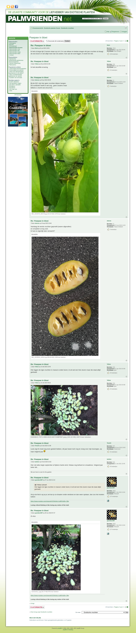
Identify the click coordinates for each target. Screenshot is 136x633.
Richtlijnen (12, 86)
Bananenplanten (14, 62)
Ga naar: (78, 612)
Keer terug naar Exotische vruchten (41, 612)
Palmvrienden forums (15, 47)
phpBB (60, 628)
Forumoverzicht (38, 28)
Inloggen (124, 31)
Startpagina (12, 43)
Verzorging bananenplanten (18, 68)
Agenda (11, 44)
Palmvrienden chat (14, 49)
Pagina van (118, 41)
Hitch (36, 48)
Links (10, 90)
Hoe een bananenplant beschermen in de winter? (16, 72)
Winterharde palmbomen (16, 60)
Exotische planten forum (52, 28)
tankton (37, 461)
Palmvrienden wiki (14, 50)
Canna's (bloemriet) (14, 63)
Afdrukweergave (125, 27)
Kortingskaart (13, 46)
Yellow (37, 64)
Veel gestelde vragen (15, 83)
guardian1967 (39, 480)
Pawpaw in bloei (38, 37)
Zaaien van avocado (16, 77)
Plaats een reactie (37, 41)
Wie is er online (35, 618)
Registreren (115, 31)
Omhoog (126, 57)
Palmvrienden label (14, 53)
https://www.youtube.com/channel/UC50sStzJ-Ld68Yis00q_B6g (50, 501)
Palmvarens (12, 65)
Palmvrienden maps (15, 52)
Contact (11, 55)
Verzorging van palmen (16, 70)
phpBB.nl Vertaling (68, 629)
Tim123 (37, 445)
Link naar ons (13, 89)
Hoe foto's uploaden (15, 84)
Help (108, 31)
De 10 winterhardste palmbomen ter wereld (15, 75)
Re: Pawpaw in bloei (41, 45)
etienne (37, 80)
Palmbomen (12, 59)
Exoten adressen (14, 81)
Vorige (32, 603)
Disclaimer (12, 87)
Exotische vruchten (67, 28)
